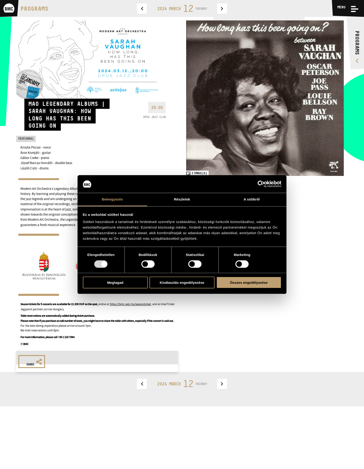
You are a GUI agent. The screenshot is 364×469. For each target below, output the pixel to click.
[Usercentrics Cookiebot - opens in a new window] (261, 184)
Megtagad (115, 283)
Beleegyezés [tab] (112, 199)
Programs (34, 8)
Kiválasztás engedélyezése (182, 283)
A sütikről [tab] (252, 199)
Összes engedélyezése (249, 283)
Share (34, 362)
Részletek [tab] (182, 199)
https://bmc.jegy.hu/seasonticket (130, 304)
